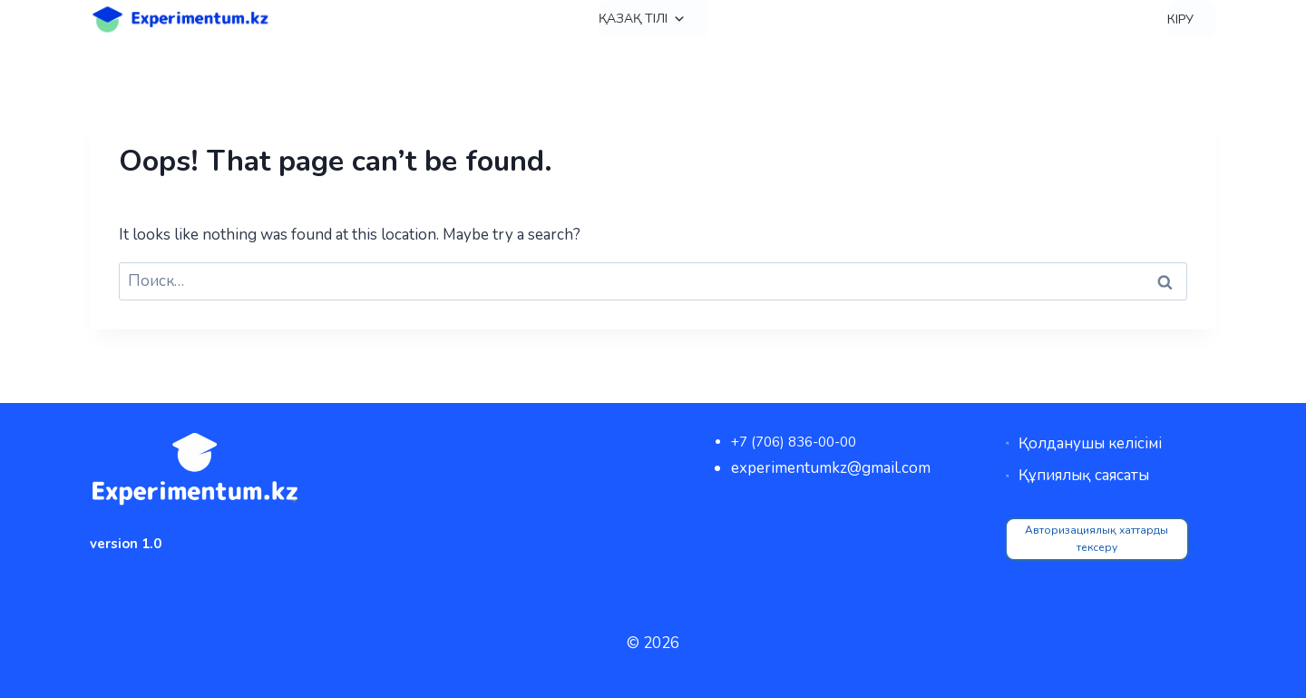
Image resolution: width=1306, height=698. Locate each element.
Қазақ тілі (642, 19)
